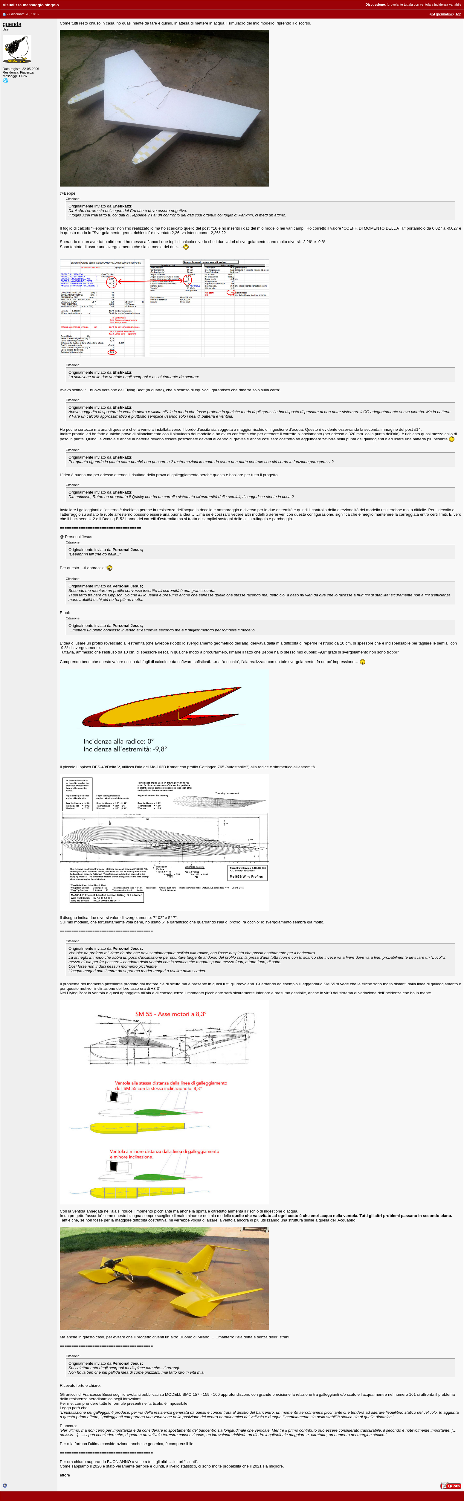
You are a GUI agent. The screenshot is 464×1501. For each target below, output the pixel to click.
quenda (12, 24)
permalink (445, 14)
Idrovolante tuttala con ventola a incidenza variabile (424, 4)
